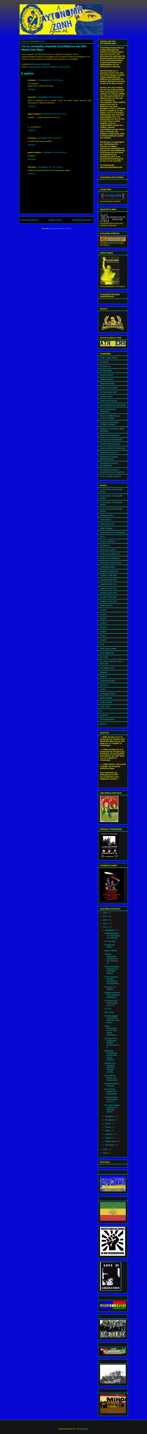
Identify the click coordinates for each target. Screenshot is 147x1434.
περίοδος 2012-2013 (108, 593)
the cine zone (110, 941)
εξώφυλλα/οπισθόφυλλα (110, 558)
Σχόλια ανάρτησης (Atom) (61, 228)
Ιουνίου (108, 1127)
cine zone (104, 657)
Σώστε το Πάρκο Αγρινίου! (110, 476)
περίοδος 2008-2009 (108, 575)
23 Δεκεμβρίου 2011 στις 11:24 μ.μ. (50, 167)
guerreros (104, 685)
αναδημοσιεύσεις (34, 67)
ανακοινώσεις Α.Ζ (107, 524)
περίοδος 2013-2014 (108, 597)
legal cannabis (106, 698)
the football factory (107, 719)
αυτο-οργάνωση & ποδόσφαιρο (112, 532)
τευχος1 (103, 610)
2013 (105, 920)
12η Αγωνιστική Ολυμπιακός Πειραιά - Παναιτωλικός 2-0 (112, 1042)
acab (102, 644)
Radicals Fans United (108, 388)
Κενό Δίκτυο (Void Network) (111, 440)
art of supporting (106, 653)
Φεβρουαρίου (110, 1141)
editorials (103, 672)
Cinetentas (104, 362)
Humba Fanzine (106, 375)
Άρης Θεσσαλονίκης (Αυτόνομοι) (108, 410)
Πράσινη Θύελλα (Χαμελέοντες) (113, 448)
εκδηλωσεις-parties (108, 550)
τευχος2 (103, 614)
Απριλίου (109, 1134)
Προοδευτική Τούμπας (109, 452)
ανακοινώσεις (105, 520)
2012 (105, 923)
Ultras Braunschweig (108, 401)
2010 (105, 1149)
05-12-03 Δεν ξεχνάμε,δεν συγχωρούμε (111, 1091)
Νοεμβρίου (109, 1116)
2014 (105, 916)
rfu (101, 711)
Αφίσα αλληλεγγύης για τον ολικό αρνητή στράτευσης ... (111, 1030)
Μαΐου (108, 1131)
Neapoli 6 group (106, 379)
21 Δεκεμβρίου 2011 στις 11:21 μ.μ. (50, 80)
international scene (108, 694)
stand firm (104, 715)
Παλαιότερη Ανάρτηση (82, 220)
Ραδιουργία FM (64, 67)
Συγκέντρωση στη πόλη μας (112, 1084)
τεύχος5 (103, 627)
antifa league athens (108, 649)
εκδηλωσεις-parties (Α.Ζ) (110, 554)
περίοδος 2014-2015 (108, 601)
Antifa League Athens (108, 358)
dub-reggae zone (107, 668)
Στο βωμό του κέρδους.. (110, 988)
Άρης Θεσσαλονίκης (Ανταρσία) (113, 405)
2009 (105, 1153)
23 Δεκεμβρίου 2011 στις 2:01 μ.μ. (54, 152)
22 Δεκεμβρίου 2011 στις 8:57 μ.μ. (49, 138)
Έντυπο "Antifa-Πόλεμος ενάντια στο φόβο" (110, 417)
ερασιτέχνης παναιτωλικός (110, 563)
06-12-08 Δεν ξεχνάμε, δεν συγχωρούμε (111, 1077)
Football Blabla (106, 371)
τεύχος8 (103, 640)
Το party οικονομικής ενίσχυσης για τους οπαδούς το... (111, 958)
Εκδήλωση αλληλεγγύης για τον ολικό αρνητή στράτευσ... (111, 1055)
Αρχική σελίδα (55, 220)
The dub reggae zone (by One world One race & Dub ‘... (112, 1019)
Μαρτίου (108, 1138)
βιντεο (102, 537)
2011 (105, 927)
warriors (103, 724)
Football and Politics (110, 946)
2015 (105, 913)
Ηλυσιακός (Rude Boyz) (109, 435)
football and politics (108, 681)
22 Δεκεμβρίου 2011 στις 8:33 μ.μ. (54, 114)
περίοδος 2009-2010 (108, 580)
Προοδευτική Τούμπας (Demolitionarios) (109, 458)
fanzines (103, 676)
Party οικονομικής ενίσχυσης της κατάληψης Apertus (112, 970)
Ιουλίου (108, 1123)
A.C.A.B (108, 1009)
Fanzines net (105, 366)
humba (103, 689)
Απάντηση (31, 89)
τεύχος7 (103, 636)
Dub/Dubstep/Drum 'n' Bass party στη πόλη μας (112, 935)
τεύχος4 (103, 623)
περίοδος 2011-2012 (108, 588)
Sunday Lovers (106, 396)
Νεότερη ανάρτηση (29, 220)
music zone (104, 707)
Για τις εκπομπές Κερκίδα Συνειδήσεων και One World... (112, 980)
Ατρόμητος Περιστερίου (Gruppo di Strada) (109, 423)
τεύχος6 (103, 631)
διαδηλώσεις (105, 545)
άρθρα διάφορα (106, 528)
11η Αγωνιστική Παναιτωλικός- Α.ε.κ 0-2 (111, 1099)
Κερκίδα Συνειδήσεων (50, 67)
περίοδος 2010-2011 (108, 584)
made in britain (106, 702)
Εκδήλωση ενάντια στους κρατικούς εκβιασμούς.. (112, 995)
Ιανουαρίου (110, 1145)
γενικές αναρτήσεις (107, 541)
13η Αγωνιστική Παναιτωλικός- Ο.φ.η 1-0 (111, 1003)
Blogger (85, 1429)
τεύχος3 (103, 618)
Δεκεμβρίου (110, 930)
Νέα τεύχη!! (109, 1012)
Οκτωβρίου (110, 1120)
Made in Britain (111, 951)
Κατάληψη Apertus (107, 567)
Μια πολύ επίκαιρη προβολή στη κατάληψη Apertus (112, 1108)
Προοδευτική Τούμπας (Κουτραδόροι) (109, 464)
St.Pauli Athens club (108, 392)
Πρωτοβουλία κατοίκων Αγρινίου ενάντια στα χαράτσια (112, 471)
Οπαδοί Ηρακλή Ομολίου (110, 444)
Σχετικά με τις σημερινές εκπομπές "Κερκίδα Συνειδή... (110, 1067)
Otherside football (107, 384)
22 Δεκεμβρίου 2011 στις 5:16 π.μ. (50, 97)
